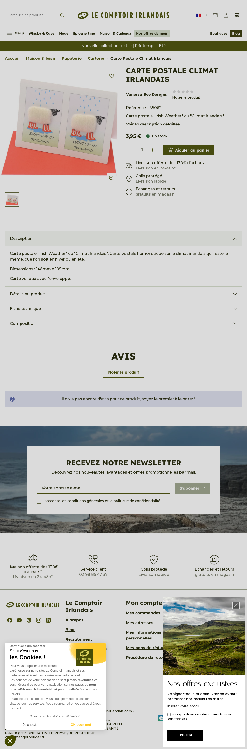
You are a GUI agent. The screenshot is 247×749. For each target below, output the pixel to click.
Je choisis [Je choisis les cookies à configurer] (30, 725)
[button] (10, 741)
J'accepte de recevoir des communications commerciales (199, 716)
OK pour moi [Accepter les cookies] (81, 725)
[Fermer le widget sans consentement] (27, 646)
